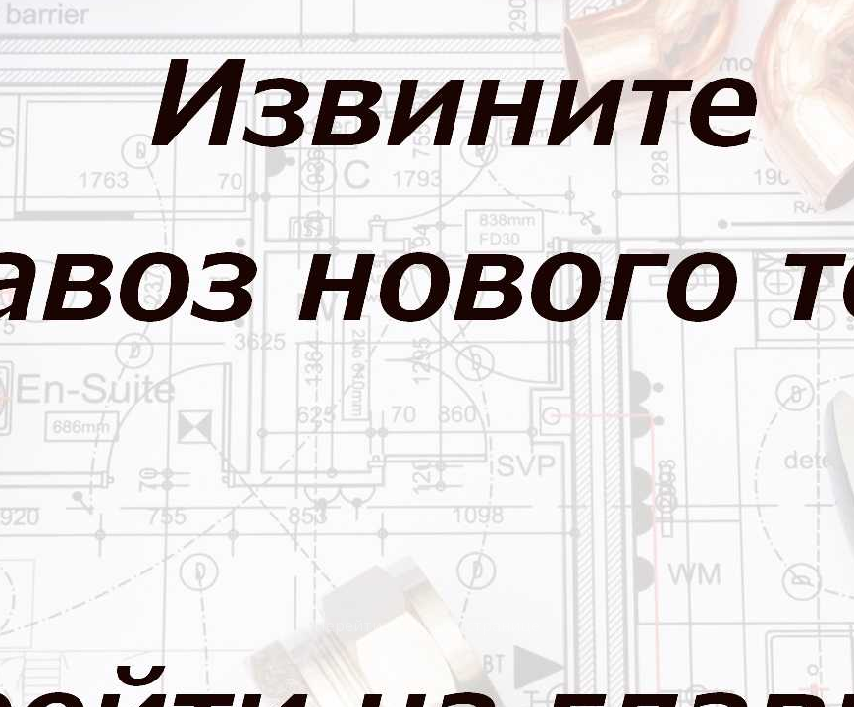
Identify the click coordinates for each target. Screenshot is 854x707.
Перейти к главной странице (427, 625)
